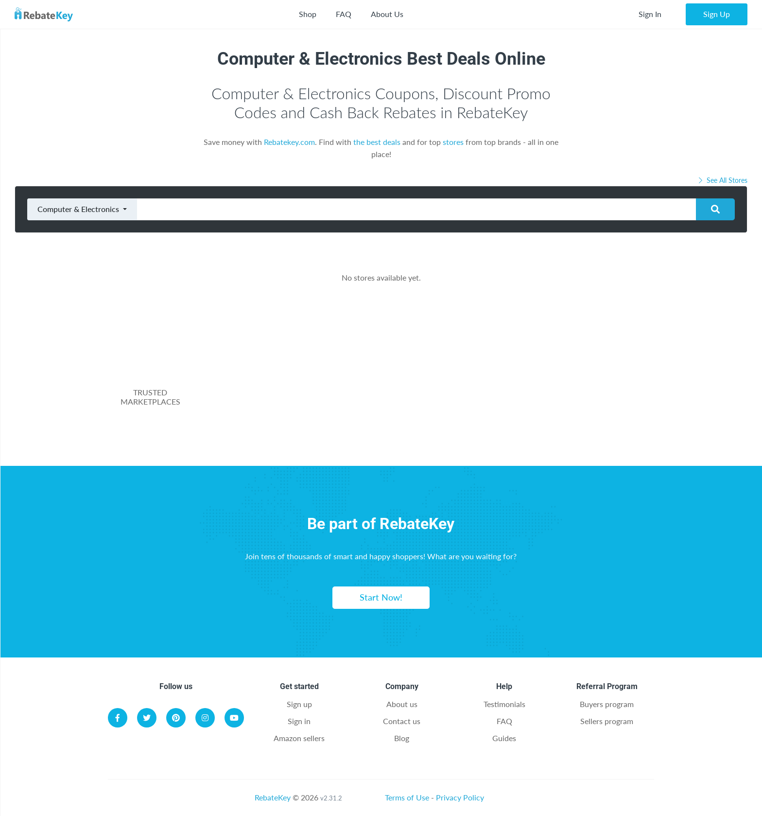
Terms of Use (407, 797)
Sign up (299, 704)
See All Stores (722, 180)
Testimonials (504, 704)
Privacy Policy (460, 797)
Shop (307, 13)
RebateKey (273, 797)
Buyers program (607, 704)
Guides (504, 738)
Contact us (401, 721)
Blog (401, 738)
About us (401, 704)
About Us (387, 13)
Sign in (299, 721)
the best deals (376, 141)
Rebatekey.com (289, 141)
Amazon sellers (299, 738)
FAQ (343, 13)
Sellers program (606, 721)
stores (453, 141)
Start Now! (381, 597)
